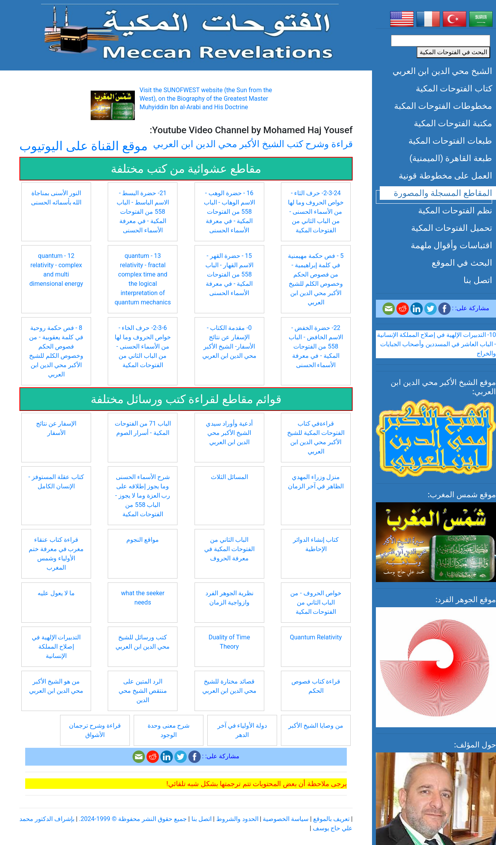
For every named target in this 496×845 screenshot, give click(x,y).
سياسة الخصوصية (285, 819)
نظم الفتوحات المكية (455, 210)
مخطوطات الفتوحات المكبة (443, 106)
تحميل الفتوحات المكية (451, 228)
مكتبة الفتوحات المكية (453, 123)
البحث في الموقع (462, 263)
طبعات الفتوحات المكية (450, 141)
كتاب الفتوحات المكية (454, 88)
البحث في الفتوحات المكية (453, 52)
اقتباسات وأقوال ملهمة (451, 245)
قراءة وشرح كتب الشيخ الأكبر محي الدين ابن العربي (253, 144)
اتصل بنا (477, 280)
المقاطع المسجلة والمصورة (443, 193)
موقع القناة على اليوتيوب (83, 146)
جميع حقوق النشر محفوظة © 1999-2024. (133, 819)
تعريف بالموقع (331, 819)
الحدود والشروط (237, 819)
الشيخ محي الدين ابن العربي (442, 71)
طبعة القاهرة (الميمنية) (450, 158)
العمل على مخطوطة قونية (445, 175)
